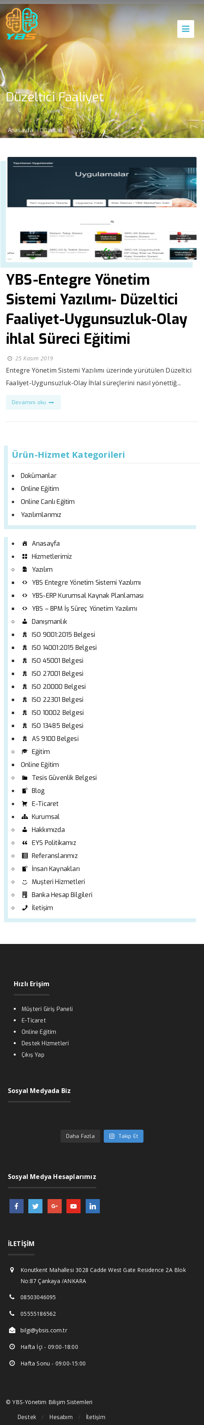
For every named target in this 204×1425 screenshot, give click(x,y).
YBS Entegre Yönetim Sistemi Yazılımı (81, 582)
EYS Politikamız (48, 843)
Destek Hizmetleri (45, 1043)
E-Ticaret (40, 804)
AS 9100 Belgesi (50, 739)
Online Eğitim (40, 489)
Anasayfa (40, 543)
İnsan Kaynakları (50, 869)
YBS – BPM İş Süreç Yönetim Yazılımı (79, 608)
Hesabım (61, 1417)
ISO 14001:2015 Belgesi (59, 647)
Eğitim (35, 752)
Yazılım (37, 569)
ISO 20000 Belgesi (53, 687)
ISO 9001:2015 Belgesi (58, 634)
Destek (27, 1417)
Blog (33, 791)
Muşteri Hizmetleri (53, 882)
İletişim (37, 908)
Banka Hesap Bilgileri (56, 895)
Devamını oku (33, 402)
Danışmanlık (44, 621)
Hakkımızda (43, 830)
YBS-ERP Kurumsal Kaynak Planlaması (82, 595)
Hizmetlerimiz (46, 556)
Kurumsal (40, 817)
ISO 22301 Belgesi (52, 700)
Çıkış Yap (33, 1055)
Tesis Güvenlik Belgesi (59, 778)
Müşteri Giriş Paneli (47, 1009)
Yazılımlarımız (41, 515)
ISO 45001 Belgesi (52, 661)
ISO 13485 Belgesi (52, 726)
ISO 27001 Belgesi (52, 674)
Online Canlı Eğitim (48, 502)
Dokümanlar (39, 476)
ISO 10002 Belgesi (52, 713)
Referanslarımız (49, 856)
